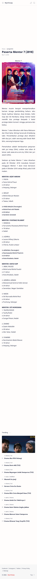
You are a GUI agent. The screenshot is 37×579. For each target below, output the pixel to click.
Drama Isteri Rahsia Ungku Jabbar (16, 507)
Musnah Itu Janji (10, 479)
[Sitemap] (5, 571)
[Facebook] (4, 568)
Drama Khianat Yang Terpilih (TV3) (17, 521)
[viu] (11, 455)
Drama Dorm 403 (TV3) (12, 465)
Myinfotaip (9, 3)
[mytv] (7, 476)
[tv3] (11, 462)
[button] (30, 2)
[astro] (7, 497)
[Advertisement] (18, 26)
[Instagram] (12, 568)
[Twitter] (18, 568)
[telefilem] (12, 476)
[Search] (34, 2)
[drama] (8, 455)
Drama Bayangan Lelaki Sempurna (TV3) (19, 472)
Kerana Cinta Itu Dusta (12, 486)
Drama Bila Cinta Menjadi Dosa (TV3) (17, 493)
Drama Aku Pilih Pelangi (13, 458)
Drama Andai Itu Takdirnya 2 (14, 500)
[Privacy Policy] (26, 568)
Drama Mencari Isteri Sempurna (16, 514)
